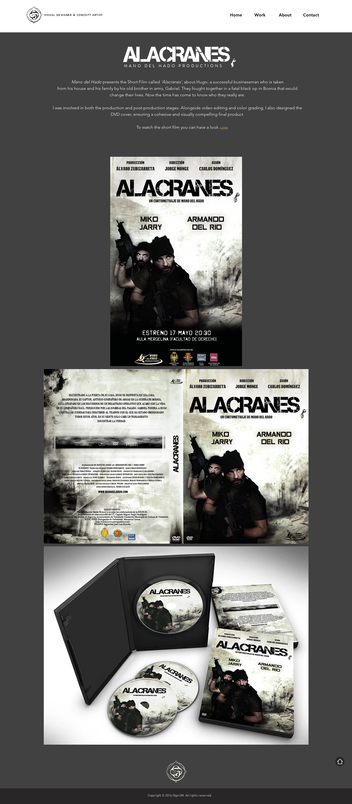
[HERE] (227, 128)
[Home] (339, 761)
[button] (262, 15)
